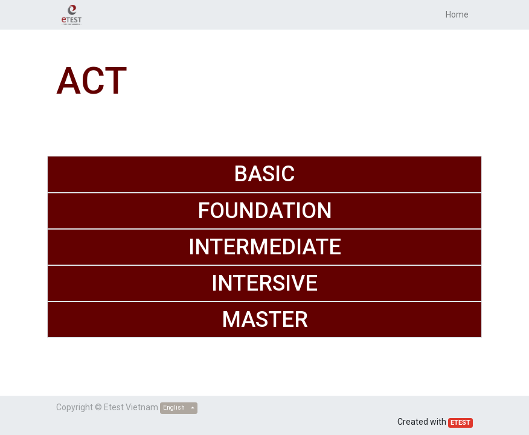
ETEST (460, 423)
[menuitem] (457, 14)
